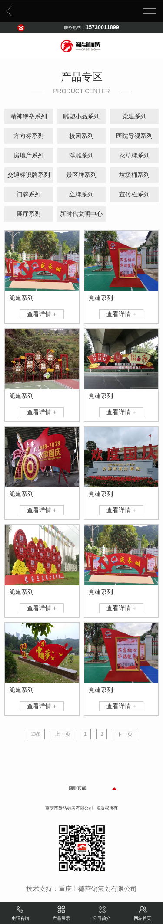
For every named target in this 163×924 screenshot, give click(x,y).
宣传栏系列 (134, 194)
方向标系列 (28, 136)
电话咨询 (20, 912)
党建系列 (134, 116)
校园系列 (81, 136)
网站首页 (142, 912)
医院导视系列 (134, 136)
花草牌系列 (134, 155)
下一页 (125, 734)
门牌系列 (29, 194)
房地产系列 (28, 155)
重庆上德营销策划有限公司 (98, 888)
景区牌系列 (81, 175)
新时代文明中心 (81, 214)
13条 (35, 734)
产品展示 (61, 912)
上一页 (62, 734)
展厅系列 (29, 214)
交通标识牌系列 (28, 175)
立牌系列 (81, 194)
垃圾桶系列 (134, 175)
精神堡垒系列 (28, 116)
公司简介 (101, 912)
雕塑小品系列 (81, 116)
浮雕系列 (81, 155)
